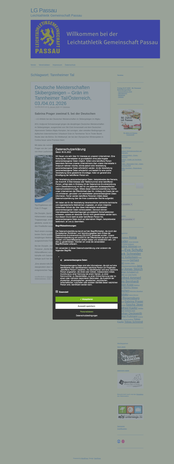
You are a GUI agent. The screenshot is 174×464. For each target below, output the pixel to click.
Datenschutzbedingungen (87, 316)
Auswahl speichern (86, 306)
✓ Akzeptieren (86, 299)
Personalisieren (86, 312)
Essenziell (62, 291)
